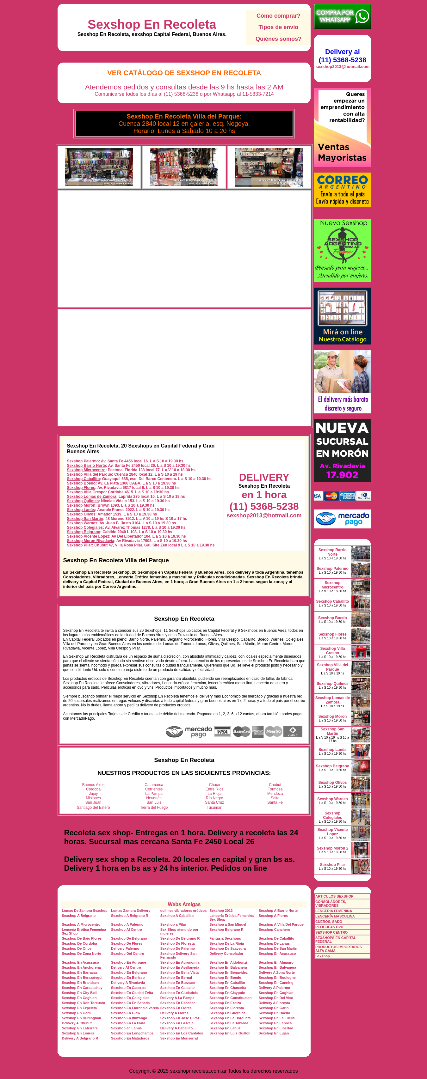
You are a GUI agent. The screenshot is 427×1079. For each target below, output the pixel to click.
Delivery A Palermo (274, 988)
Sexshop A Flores (273, 915)
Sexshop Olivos (81, 514)
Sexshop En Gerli (76, 1013)
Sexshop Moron (81, 505)
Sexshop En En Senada (130, 1003)
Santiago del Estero (93, 807)
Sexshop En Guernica (227, 1013)
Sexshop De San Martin (278, 948)
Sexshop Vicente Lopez (88, 536)
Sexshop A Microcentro (81, 924)
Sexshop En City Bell (79, 993)
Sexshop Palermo (83, 461)
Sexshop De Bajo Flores (82, 938)
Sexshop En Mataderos (130, 1038)
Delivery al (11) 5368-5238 (342, 56)
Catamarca (154, 785)
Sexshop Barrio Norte (86, 465)
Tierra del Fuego (154, 807)
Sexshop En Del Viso (276, 998)
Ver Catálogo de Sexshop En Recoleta (184, 73)
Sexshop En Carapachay (82, 988)
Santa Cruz (214, 802)
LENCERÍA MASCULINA (335, 916)
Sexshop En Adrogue (128, 962)
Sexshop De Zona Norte (81, 953)
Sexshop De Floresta (177, 943)
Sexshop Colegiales (84, 527)
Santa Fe (275, 802)
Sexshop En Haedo (274, 1013)
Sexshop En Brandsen (80, 983)
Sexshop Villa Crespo (86, 492)
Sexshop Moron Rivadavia (90, 541)
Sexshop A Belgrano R (129, 915)
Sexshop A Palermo (127, 924)
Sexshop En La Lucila (277, 1018)
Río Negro (214, 798)
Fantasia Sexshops (225, 938)
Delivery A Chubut (77, 1023)
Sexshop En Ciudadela (179, 993)
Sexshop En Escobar (177, 1003)
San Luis (153, 802)
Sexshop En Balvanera (228, 967)
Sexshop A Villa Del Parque (281, 924)
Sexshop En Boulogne (277, 977)
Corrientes (154, 789)
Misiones (93, 798)
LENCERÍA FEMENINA (333, 911)
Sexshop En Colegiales (130, 998)
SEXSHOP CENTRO (331, 932)
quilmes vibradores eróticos (183, 910)
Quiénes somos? (278, 39)
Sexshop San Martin (85, 518)
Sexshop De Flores (126, 943)
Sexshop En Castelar (177, 988)
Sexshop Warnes (82, 523)
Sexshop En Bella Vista (179, 972)
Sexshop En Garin (274, 1008)
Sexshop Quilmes (83, 501)
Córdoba (93, 789)
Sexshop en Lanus (126, 1028)
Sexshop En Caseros (128, 988)
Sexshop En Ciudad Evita (132, 993)
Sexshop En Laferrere (80, 1028)
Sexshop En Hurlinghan (81, 1018)
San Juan (93, 802)
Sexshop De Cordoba (79, 943)
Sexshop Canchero (274, 929)
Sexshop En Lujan (274, 1033)
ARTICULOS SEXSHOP (334, 896)
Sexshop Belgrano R (226, 929)
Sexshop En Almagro (276, 962)
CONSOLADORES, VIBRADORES (330, 903)
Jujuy (93, 793)
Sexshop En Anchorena (81, 967)
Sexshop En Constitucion (230, 998)
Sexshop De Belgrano (129, 938)
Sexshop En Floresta (226, 1008)
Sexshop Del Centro (127, 953)
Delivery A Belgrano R (80, 1038)
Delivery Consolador (226, 953)
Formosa (275, 789)
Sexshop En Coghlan (276, 993)
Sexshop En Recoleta (152, 24)
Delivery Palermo (125, 948)
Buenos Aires (93, 785)
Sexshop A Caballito (177, 915)
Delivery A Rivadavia (128, 983)
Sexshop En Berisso (128, 977)
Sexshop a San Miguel (227, 924)
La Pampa (154, 793)
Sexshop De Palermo (177, 948)
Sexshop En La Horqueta (230, 1018)
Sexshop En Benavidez (228, 972)
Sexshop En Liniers (78, 1033)
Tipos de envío (279, 27)
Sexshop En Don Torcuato (83, 1003)
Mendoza (275, 793)
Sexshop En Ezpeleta (79, 1008)
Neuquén (154, 798)
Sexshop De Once (76, 948)
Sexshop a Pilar (173, 924)
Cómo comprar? (278, 16)
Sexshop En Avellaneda (179, 967)
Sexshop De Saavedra (227, 948)
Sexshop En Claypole (227, 993)
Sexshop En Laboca (275, 1023)
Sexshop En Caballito (227, 983)
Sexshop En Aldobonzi (228, 962)
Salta (275, 798)
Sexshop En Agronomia (180, 962)
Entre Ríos (215, 789)
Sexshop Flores (81, 487)
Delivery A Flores (174, 1013)
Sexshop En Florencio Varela (135, 1008)
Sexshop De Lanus (274, 943)
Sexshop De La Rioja (226, 943)
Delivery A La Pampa (177, 998)
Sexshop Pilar (79, 545)
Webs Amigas (184, 904)
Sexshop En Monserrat (179, 1038)
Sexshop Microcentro (86, 470)
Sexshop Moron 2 (332, 848)
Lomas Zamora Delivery (130, 910)
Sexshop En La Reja (177, 1023)
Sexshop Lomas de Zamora (91, 496)
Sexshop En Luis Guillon (230, 1033)
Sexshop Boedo (81, 483)
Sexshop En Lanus (224, 1028)
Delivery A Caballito (176, 1028)
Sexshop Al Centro (126, 929)
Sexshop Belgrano (83, 532)
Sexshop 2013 (220, 910)
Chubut (275, 785)
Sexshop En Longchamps (132, 1033)
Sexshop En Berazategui (82, 977)
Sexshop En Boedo (225, 977)
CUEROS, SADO (328, 922)
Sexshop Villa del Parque (89, 474)
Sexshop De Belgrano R (180, 938)
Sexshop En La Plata (128, 1023)
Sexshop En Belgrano (129, 972)
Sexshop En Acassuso (277, 953)
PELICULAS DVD (329, 927)
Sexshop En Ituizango (129, 1018)
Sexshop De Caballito (276, 938)
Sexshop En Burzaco (177, 983)
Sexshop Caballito (83, 479)
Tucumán (214, 807)
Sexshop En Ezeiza (225, 1003)
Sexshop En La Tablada (228, 1023)
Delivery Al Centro (126, 967)
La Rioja (214, 793)
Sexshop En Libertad (276, 1028)
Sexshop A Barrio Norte (278, 910)
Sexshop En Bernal (176, 977)
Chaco (214, 785)
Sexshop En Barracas (79, 972)
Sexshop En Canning (276, 983)
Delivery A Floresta (274, 1003)
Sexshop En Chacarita (227, 988)
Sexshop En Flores (176, 1008)
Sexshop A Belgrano (79, 915)
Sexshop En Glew (125, 1013)
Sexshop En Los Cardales (181, 1033)
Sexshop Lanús (81, 510)
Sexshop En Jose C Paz (180, 1018)
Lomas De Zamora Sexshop (84, 910)
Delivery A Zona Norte (277, 972)
